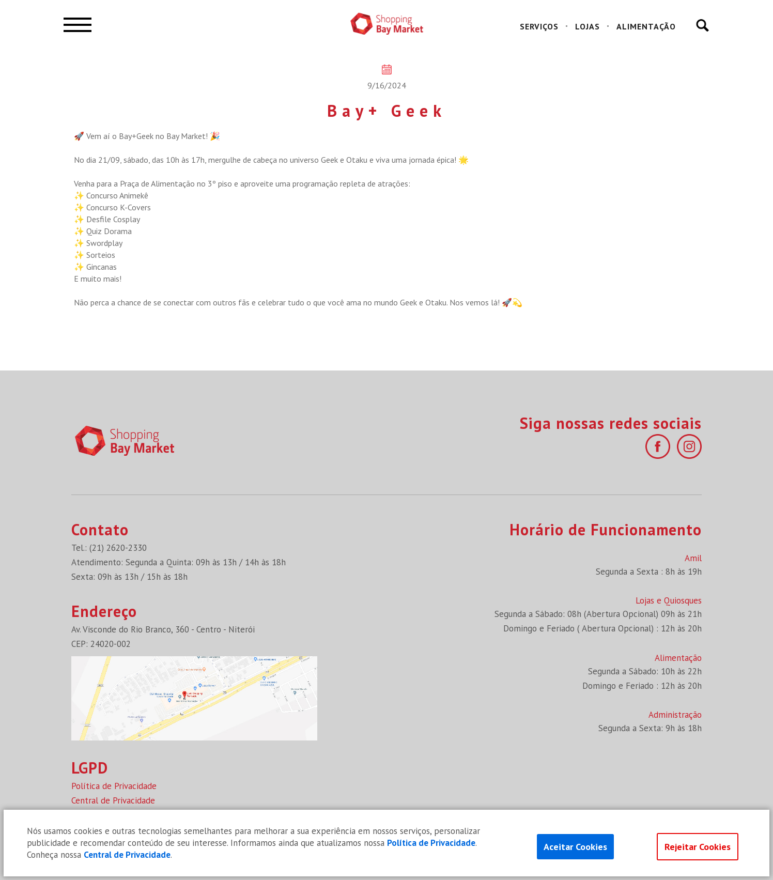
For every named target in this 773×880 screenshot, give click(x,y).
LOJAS (587, 26)
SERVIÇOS (539, 26)
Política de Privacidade (114, 786)
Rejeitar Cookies (697, 847)
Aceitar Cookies (575, 847)
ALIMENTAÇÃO (646, 26)
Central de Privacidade (113, 800)
